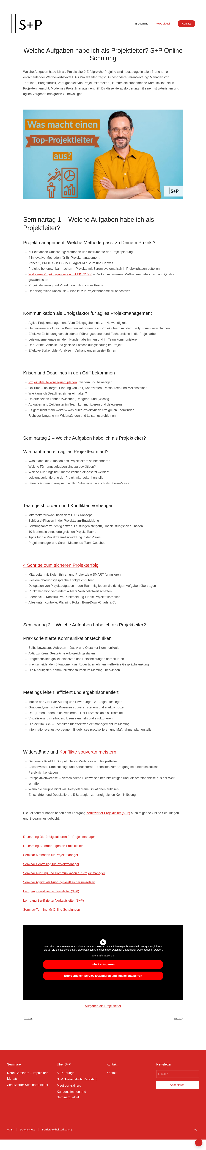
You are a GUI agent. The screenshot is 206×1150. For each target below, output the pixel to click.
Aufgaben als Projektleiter (103, 1006)
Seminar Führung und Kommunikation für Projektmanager (64, 873)
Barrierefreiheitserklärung (57, 1129)
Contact (186, 23)
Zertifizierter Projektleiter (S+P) (108, 813)
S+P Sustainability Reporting (77, 1079)
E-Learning (141, 23)
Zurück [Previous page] (28, 1018)
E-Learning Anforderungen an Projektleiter (53, 846)
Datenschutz (27, 1129)
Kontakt (112, 1073)
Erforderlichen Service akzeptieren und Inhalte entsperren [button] (103, 975)
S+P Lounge (65, 1073)
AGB (10, 1129)
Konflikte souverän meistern (87, 752)
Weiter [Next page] (178, 1018)
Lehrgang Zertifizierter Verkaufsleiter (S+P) (53, 900)
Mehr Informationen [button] (103, 955)
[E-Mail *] (177, 1074)
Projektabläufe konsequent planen (53, 382)
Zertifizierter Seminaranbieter (27, 1085)
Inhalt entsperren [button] (103, 964)
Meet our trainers (69, 1085)
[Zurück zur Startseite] (27, 24)
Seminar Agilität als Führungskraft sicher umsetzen (59, 882)
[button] (195, 1129)
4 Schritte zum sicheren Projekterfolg (61, 565)
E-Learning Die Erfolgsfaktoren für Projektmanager (59, 837)
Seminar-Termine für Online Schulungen (51, 909)
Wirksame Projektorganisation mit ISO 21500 (60, 274)
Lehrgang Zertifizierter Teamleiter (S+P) (51, 891)
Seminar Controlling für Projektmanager (51, 864)
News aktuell (163, 23)
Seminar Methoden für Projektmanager (50, 855)
